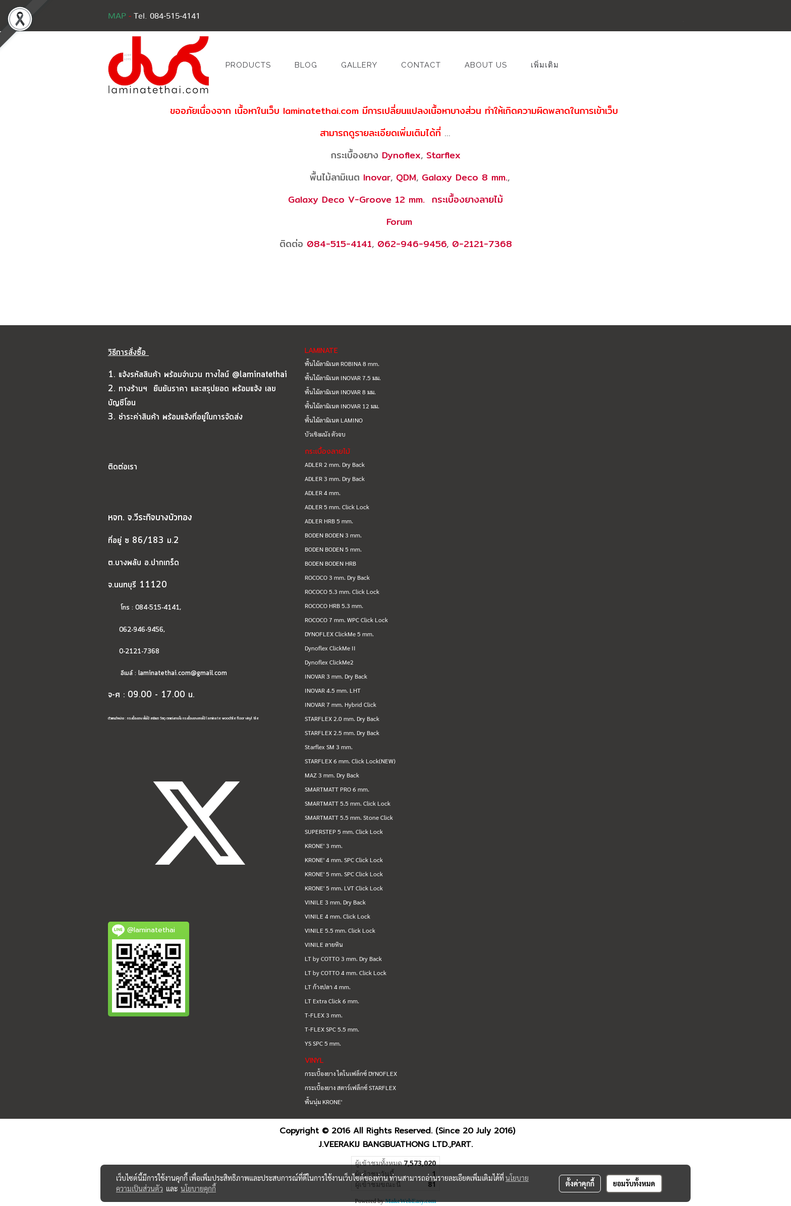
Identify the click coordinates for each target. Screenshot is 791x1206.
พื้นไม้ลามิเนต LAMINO (334, 420)
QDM (406, 177)
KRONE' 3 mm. (324, 845)
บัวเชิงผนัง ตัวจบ (325, 434)
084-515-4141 (339, 243)
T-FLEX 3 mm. (324, 1015)
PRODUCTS (248, 65)
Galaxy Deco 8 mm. (464, 177)
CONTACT (421, 65)
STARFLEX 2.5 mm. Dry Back (342, 733)
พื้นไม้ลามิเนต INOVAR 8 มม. (340, 392)
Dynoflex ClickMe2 (329, 662)
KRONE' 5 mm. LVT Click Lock (344, 888)
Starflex (443, 155)
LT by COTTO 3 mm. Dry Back (343, 958)
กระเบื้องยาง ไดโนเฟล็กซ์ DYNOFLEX (351, 1073)
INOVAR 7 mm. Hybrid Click (340, 704)
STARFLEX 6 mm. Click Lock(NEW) (350, 761)
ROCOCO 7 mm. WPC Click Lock (346, 620)
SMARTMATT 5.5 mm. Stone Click (349, 817)
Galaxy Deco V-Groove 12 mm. (356, 199)
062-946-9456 (411, 243)
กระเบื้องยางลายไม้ (467, 199)
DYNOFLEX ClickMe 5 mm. (339, 634)
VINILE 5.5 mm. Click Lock (340, 930)
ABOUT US (486, 65)
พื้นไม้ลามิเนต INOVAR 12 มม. (342, 406)
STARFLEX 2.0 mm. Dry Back (342, 718)
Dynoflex (401, 155)
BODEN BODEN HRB (330, 563)
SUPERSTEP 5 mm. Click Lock (344, 831)
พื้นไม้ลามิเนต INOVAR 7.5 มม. (343, 378)
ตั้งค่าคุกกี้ (580, 1183)
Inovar (376, 177)
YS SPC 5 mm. (323, 1043)
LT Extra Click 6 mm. (332, 1001)
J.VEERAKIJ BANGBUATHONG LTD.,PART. (396, 1144)
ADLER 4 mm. (323, 493)
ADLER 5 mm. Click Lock (337, 507)
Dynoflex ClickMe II (330, 648)
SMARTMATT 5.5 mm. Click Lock (347, 803)
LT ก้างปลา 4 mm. (328, 987)
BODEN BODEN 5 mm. (333, 549)
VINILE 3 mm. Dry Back (335, 902)
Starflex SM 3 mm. (329, 747)
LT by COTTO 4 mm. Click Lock (345, 973)
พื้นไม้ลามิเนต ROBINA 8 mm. (342, 363)
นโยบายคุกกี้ (198, 1188)
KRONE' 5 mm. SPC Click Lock (344, 874)
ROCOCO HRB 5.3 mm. (334, 605)
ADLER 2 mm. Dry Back (335, 464)
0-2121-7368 (482, 243)
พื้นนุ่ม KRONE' (323, 1102)
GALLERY (359, 65)
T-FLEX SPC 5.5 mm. (332, 1029)
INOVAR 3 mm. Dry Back (336, 676)
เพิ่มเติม (545, 65)
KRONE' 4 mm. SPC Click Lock (344, 860)
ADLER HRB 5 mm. (329, 521)
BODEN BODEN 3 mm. (333, 535)
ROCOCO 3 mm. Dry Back (337, 577)
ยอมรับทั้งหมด (634, 1183)
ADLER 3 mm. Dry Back (335, 478)
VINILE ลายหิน (324, 944)
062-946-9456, (136, 630)
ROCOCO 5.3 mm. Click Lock (342, 591)
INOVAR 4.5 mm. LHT (333, 690)
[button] (586, 65)
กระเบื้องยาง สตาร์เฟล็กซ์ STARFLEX (350, 1087)
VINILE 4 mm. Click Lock (337, 916)
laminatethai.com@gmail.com (182, 673)
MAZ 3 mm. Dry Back (332, 775)
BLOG (306, 65)
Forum (399, 221)
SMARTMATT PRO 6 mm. (337, 789)
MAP (117, 16)
